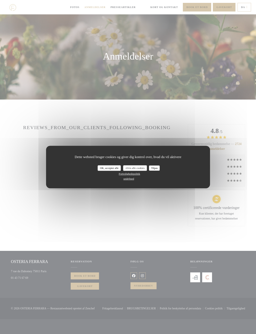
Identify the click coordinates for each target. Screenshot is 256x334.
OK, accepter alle (109, 168)
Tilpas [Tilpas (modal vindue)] (154, 168)
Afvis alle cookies (135, 168)
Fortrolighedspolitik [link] (129, 173)
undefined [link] (128, 178)
